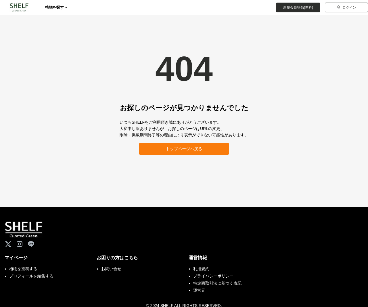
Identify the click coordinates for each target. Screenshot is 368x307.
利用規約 (201, 268)
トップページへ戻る (184, 148)
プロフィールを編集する (31, 276)
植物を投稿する (23, 268)
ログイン (346, 7)
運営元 (199, 290)
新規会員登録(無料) (298, 7)
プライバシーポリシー (213, 276)
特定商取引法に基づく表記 (217, 283)
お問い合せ (111, 268)
